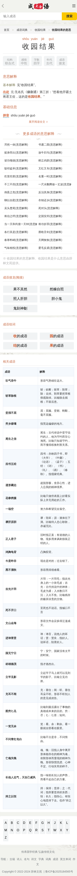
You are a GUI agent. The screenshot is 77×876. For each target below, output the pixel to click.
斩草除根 (10, 395)
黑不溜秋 (10, 569)
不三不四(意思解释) (16, 184)
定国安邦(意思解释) (50, 216)
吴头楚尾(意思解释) (16, 208)
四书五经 (10, 464)
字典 (41, 859)
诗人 (19, 859)
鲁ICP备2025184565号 (59, 871)
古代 (49, 61)
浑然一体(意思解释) (16, 144)
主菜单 (74, 5)
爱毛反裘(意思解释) (50, 247)
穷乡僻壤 (10, 423)
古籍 (12, 859)
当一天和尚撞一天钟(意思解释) (20, 224)
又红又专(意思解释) (50, 168)
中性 (24, 61)
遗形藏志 (10, 485)
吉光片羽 (10, 589)
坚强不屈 (10, 412)
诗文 (34, 859)
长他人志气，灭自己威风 (20, 777)
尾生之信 (10, 438)
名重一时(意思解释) (50, 176)
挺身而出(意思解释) (16, 152)
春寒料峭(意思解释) (16, 239)
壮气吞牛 (10, 380)
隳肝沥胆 (10, 521)
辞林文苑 (36, 871)
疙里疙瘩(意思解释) (16, 176)
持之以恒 (10, 796)
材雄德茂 (10, 664)
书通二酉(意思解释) (50, 144)
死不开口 (10, 610)
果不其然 (20, 289)
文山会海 (10, 623)
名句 (26, 859)
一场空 (9, 508)
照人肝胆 (20, 299)
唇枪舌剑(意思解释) (50, 232)
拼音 (6, 115)
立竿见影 (10, 677)
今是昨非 (10, 560)
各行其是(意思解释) (16, 232)
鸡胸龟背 (10, 552)
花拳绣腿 (10, 498)
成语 (55, 859)
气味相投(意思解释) (16, 247)
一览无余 (10, 726)
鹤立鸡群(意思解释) (50, 160)
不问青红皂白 (13, 739)
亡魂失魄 (10, 758)
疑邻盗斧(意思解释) (16, 168)
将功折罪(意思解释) (50, 224)
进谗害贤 (10, 638)
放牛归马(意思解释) (50, 152)
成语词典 (22, 29)
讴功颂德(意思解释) (16, 160)
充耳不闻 (10, 694)
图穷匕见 (10, 711)
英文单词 (65, 859)
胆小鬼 (56, 299)
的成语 (20, 336)
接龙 (62, 61)
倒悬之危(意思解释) (16, 192)
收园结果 (40, 29)
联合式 (9, 61)
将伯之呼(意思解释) (16, 216)
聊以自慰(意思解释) (16, 200)
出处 (6, 92)
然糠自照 (57, 289)
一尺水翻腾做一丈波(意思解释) (54, 184)
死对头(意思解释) (48, 208)
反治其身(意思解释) (50, 192)
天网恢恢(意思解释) (50, 239)
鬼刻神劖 (20, 308)
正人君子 (10, 539)
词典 (48, 859)
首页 (6, 29)
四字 (37, 61)
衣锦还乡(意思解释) (50, 200)
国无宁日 (10, 653)
